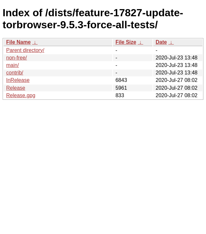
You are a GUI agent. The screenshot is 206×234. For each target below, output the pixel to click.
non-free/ (16, 57)
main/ (12, 65)
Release (15, 88)
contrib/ (14, 72)
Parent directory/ (25, 50)
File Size (125, 42)
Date (161, 42)
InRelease (18, 80)
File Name (18, 42)
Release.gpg (20, 95)
